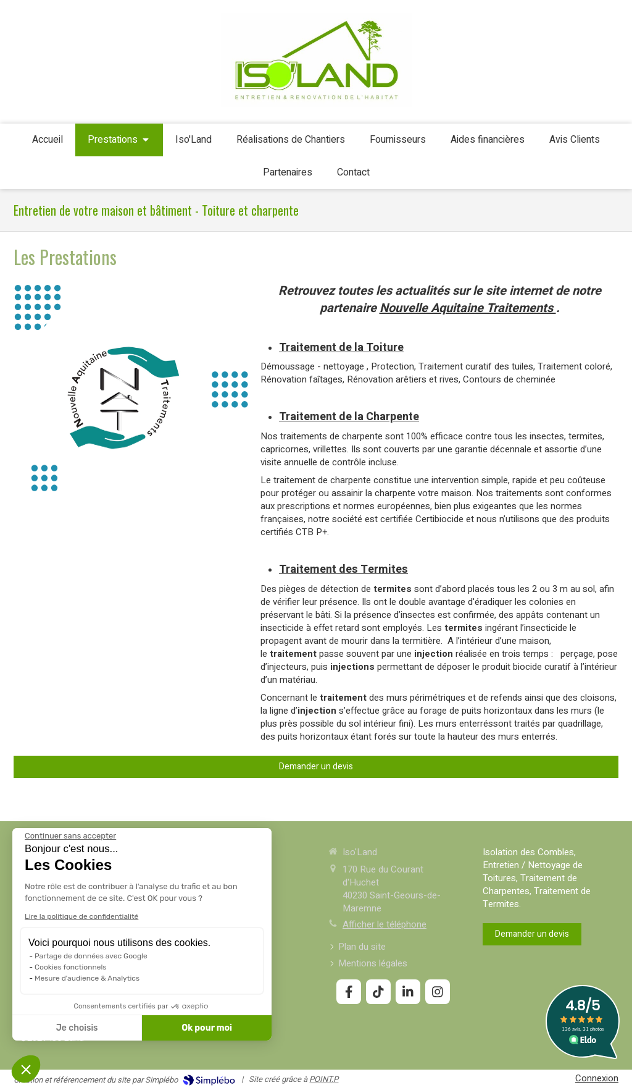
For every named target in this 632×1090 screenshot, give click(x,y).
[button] (26, 1069)
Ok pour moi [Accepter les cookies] (100, 1028)
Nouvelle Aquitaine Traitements (468, 308)
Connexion (596, 1078)
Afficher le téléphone (384, 924)
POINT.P (323, 1079)
